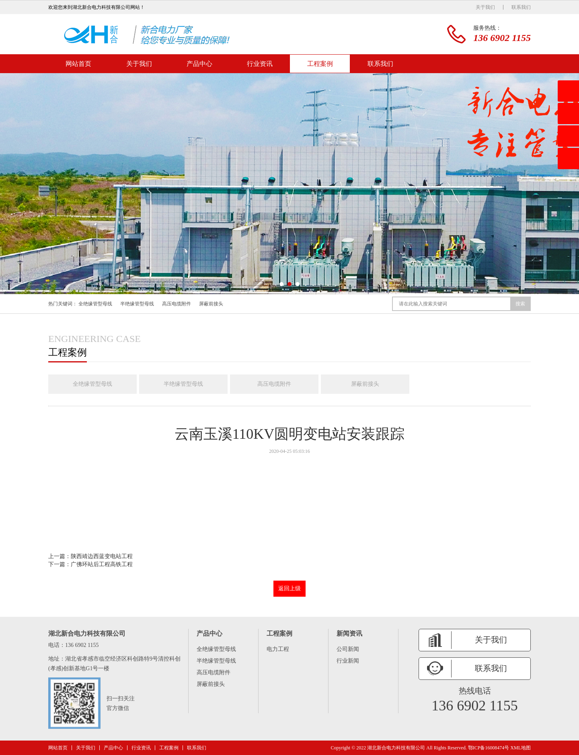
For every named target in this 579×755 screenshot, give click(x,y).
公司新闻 (348, 649)
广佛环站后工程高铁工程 (102, 564)
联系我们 (521, 7)
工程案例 (320, 63)
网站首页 (78, 63)
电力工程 (278, 649)
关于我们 (485, 7)
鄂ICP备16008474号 (488, 748)
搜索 (520, 304)
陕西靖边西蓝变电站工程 (102, 556)
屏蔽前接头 (211, 304)
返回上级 (289, 588)
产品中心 (199, 63)
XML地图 (520, 748)
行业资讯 (260, 63)
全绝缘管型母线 (95, 304)
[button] (281, 284)
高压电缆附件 (176, 304)
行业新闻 (348, 661)
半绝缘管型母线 (137, 304)
